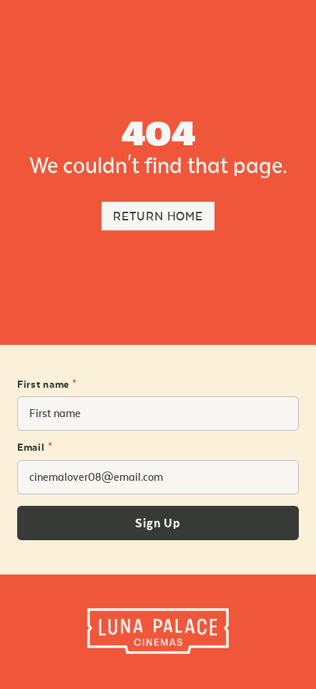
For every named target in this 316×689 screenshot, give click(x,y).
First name (47, 385)
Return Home (158, 216)
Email (34, 448)
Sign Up (158, 524)
